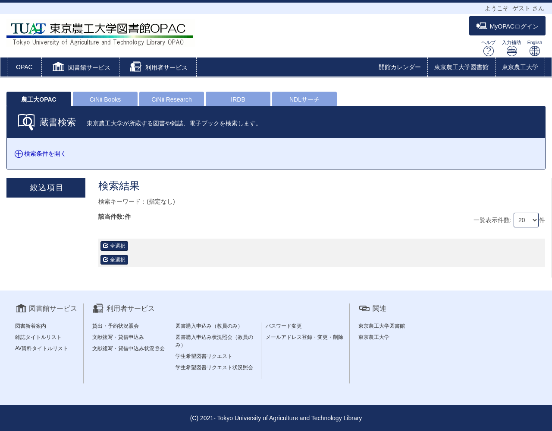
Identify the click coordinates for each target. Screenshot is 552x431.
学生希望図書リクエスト (204, 356)
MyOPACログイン (507, 26)
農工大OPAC (38, 99)
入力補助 (511, 48)
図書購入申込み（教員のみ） (209, 326)
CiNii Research (171, 99)
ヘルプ (488, 48)
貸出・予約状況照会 (115, 326)
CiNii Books (105, 99)
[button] (80, 67)
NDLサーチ (304, 99)
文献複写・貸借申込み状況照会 (128, 348)
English (534, 48)
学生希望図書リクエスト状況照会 (214, 367)
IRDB (238, 99)
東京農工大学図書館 (461, 67)
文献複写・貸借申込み (118, 337)
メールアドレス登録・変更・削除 (304, 337)
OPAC (24, 67)
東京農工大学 (520, 67)
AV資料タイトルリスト (41, 348)
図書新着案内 (30, 326)
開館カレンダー (400, 67)
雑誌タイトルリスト (38, 337)
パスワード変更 (284, 326)
